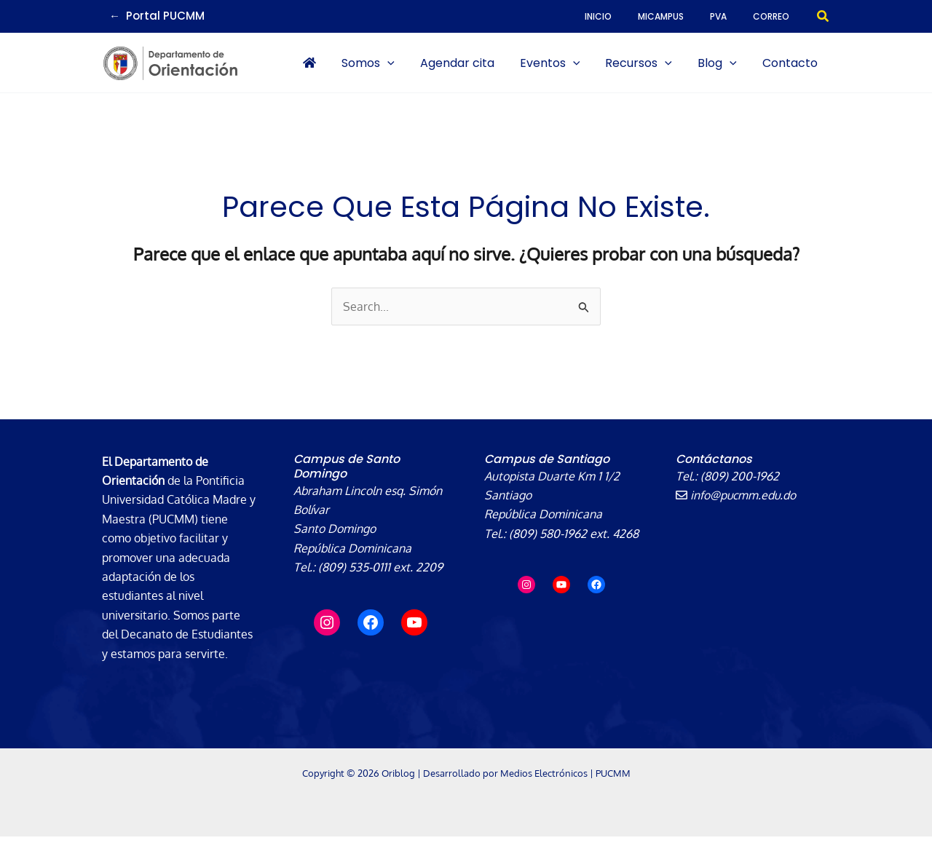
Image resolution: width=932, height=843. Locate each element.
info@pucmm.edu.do (737, 501)
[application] (448, 66)
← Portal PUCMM (157, 15)
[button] (823, 16)
